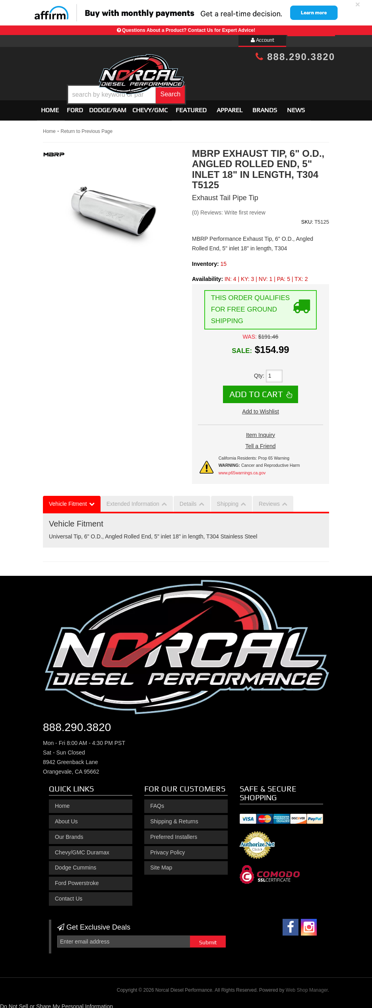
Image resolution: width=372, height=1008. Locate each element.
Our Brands (69, 833)
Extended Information (133, 500)
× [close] (357, 4)
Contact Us (68, 895)
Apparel (229, 106)
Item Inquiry (260, 431)
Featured (191, 106)
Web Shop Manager (307, 986)
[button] (198, 89)
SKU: (307, 218)
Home (50, 106)
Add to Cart (256, 390)
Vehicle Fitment (68, 500)
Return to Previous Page (86, 128)
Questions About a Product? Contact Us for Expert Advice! (188, 30)
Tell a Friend (260, 442)
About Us (66, 818)
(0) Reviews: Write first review (228, 209)
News (296, 106)
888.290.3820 (295, 56)
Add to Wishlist (260, 408)
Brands (264, 106)
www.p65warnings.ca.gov (242, 469)
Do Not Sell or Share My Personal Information (56, 1003)
